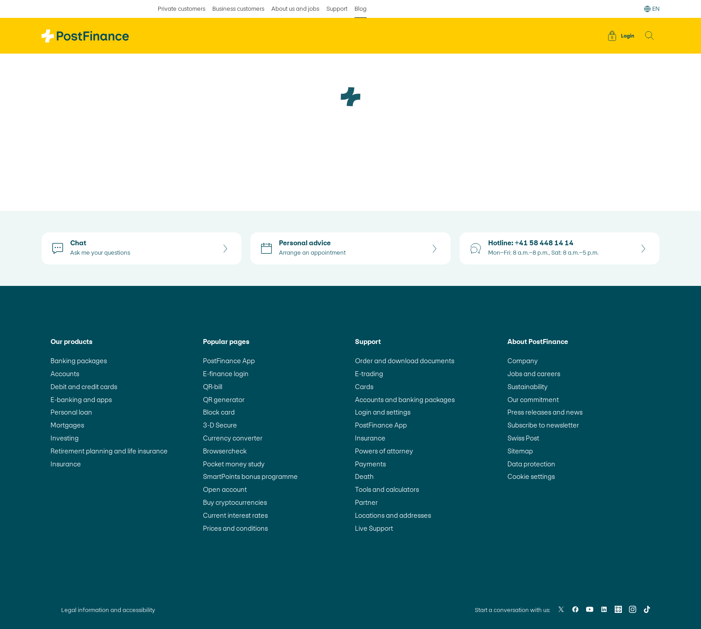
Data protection (531, 464)
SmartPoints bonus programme (250, 476)
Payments (370, 464)
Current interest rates (235, 515)
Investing (65, 438)
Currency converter (232, 438)
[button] (649, 36)
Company (522, 360)
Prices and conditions (235, 528)
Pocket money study (234, 464)
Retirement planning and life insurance (109, 451)
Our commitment (533, 399)
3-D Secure (220, 425)
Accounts (65, 373)
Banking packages (79, 360)
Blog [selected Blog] (361, 9)
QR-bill (212, 386)
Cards (364, 386)
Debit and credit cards (84, 386)
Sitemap (520, 451)
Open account (225, 489)
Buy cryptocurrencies (235, 502)
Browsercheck (225, 451)
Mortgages (67, 425)
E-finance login (226, 373)
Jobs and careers (533, 373)
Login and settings (382, 412)
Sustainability (527, 386)
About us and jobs (295, 9)
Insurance (66, 464)
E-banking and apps (81, 399)
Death (364, 476)
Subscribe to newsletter (543, 425)
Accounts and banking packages (405, 399)
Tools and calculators (387, 489)
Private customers (181, 9)
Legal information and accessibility (108, 610)
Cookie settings (531, 476)
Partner (366, 502)
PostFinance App (229, 360)
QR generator (224, 399)
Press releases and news (545, 412)
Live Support (374, 528)
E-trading (369, 373)
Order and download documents (404, 360)
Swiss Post (523, 438)
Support (336, 9)
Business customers (238, 9)
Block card (219, 412)
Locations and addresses (393, 515)
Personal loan (71, 412)
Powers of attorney (384, 451)
